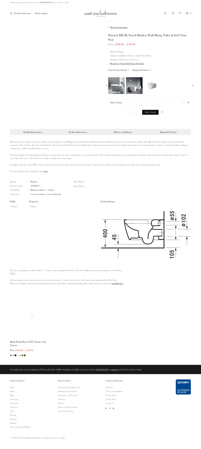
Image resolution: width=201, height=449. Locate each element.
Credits (62, 437)
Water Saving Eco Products (20, 426)
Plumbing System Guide (67, 391)
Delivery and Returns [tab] (123, 132)
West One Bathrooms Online (100, 13)
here (46, 171)
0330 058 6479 (45, 2)
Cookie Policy (111, 399)
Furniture (13, 407)
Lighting (13, 419)
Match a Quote (41, 13)
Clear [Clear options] (188, 102)
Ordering (61, 399)
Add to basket (150, 112)
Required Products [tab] (168, 132)
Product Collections (22, 13)
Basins (12, 391)
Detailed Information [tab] (32, 132)
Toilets (12, 387)
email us (114, 369)
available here (117, 283)
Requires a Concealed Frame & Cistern (127, 63)
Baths (12, 395)
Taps (12, 411)
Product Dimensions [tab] (78, 132)
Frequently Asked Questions (69, 387)
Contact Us (110, 403)
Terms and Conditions (114, 391)
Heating (13, 415)
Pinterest (110, 408)
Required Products (141, 70)
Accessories (14, 403)
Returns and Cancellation (68, 407)
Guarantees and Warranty (68, 395)
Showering (14, 399)
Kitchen (13, 423)
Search (165, 13)
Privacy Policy (111, 395)
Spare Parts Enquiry (65, 411)
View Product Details (117, 70)
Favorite (161, 112)
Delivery (61, 403)
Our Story (109, 387)
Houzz (114, 408)
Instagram (106, 408)
